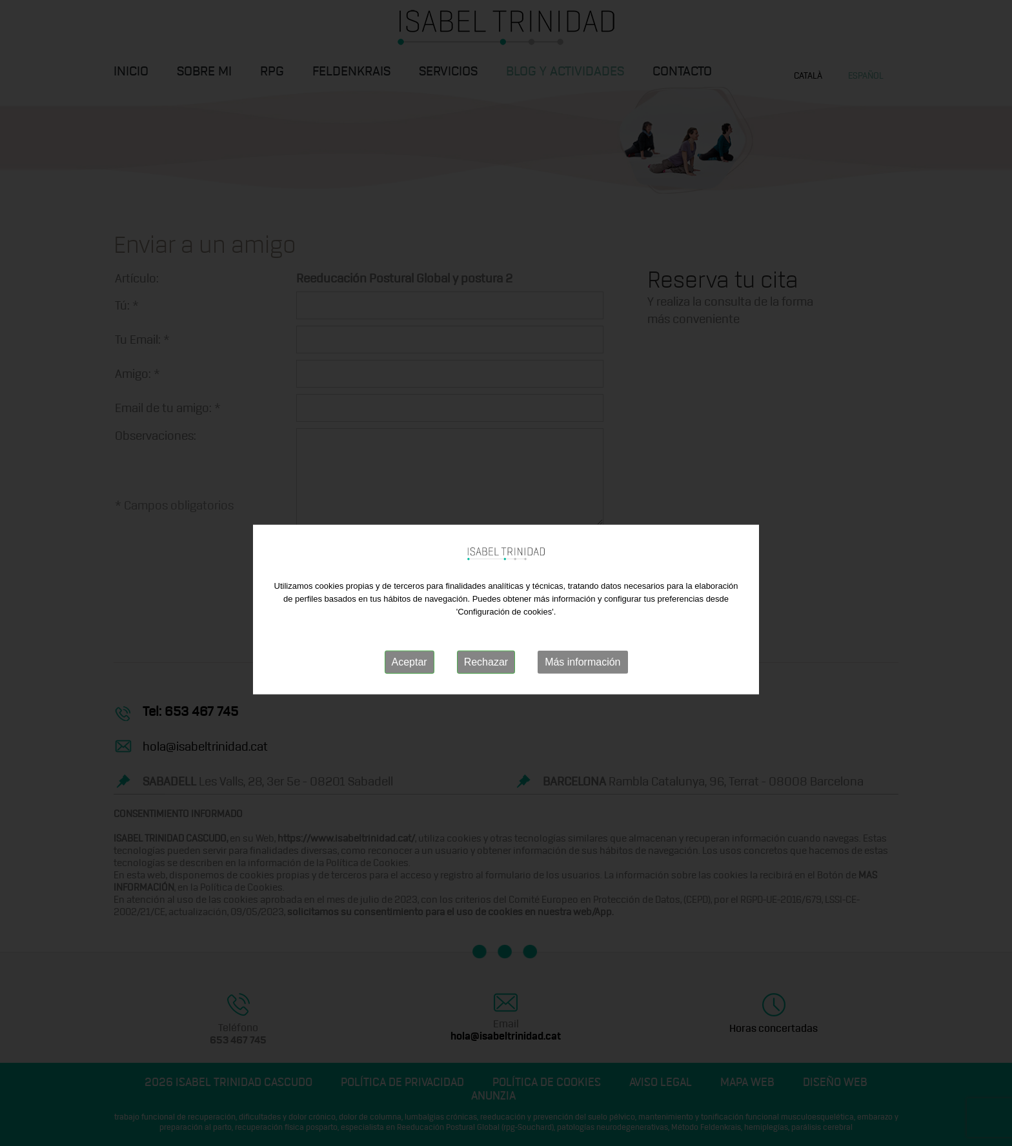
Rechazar (486, 672)
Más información (582, 672)
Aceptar (409, 672)
